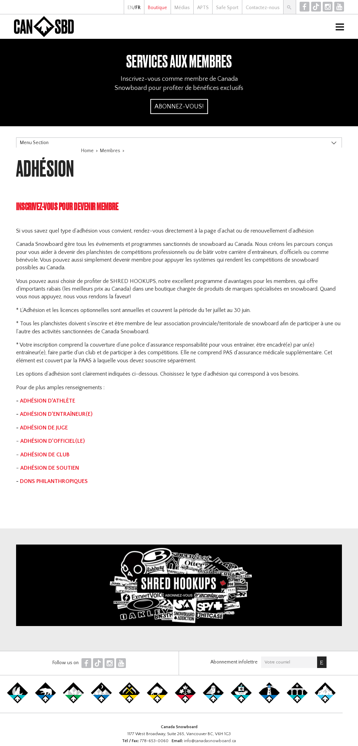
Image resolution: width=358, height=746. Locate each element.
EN (130, 7)
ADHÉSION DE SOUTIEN (50, 468)
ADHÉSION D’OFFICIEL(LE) (52, 441)
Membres (110, 151)
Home (87, 151)
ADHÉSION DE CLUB (45, 455)
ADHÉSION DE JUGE (44, 428)
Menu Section (34, 142)
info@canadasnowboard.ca (210, 741)
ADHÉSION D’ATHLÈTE (48, 401)
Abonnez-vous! (179, 106)
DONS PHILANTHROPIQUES (54, 481)
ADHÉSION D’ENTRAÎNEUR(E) (56, 414)
